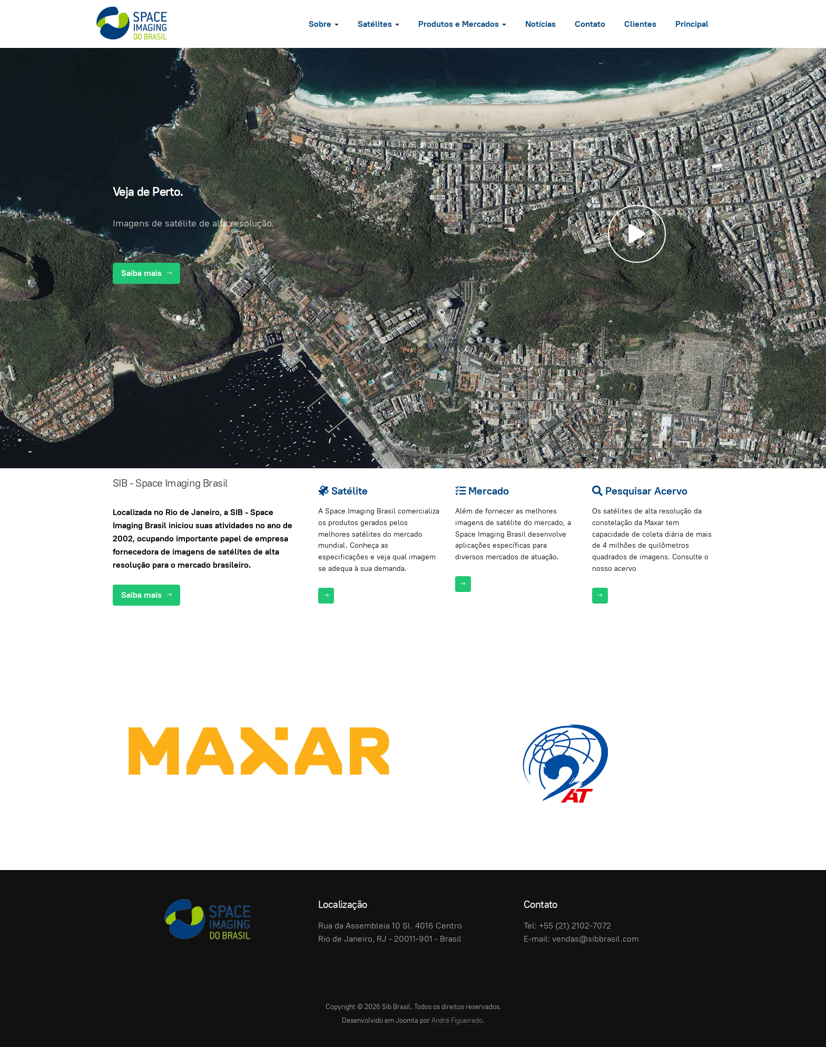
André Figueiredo (457, 1020)
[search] (729, 24)
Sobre (324, 23)
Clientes (640, 23)
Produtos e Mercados (462, 23)
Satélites (378, 23)
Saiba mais (146, 273)
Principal (692, 23)
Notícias (540, 23)
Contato (590, 23)
